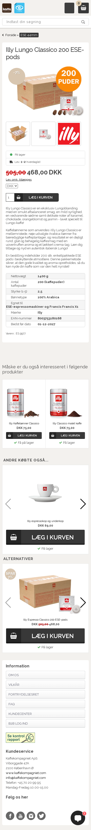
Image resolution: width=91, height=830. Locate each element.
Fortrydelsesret (23, 694)
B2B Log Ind (18, 723)
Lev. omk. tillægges (19, 179)
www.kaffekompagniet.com (26, 773)
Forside (10, 35)
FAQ (11, 704)
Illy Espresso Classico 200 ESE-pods (45, 619)
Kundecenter (20, 714)
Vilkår (13, 685)
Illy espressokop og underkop (45, 521)
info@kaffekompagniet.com (26, 778)
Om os (13, 675)
